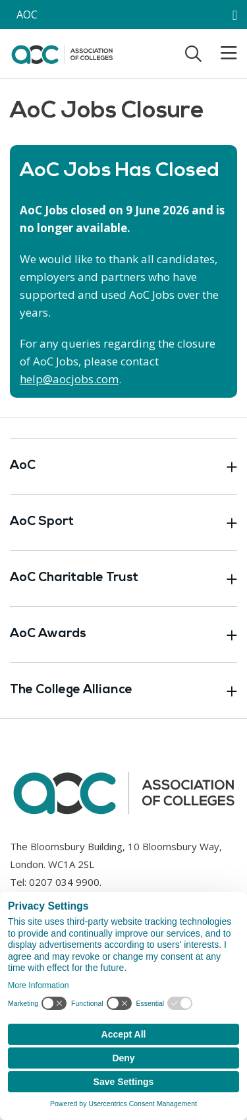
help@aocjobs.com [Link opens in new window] (69, 379)
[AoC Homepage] (62, 53)
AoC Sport (123, 522)
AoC (123, 466)
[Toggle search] (193, 53)
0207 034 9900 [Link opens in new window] (64, 881)
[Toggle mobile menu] (220, 53)
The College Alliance (123, 690)
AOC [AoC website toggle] (27, 14)
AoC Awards (123, 634)
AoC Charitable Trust (123, 578)
